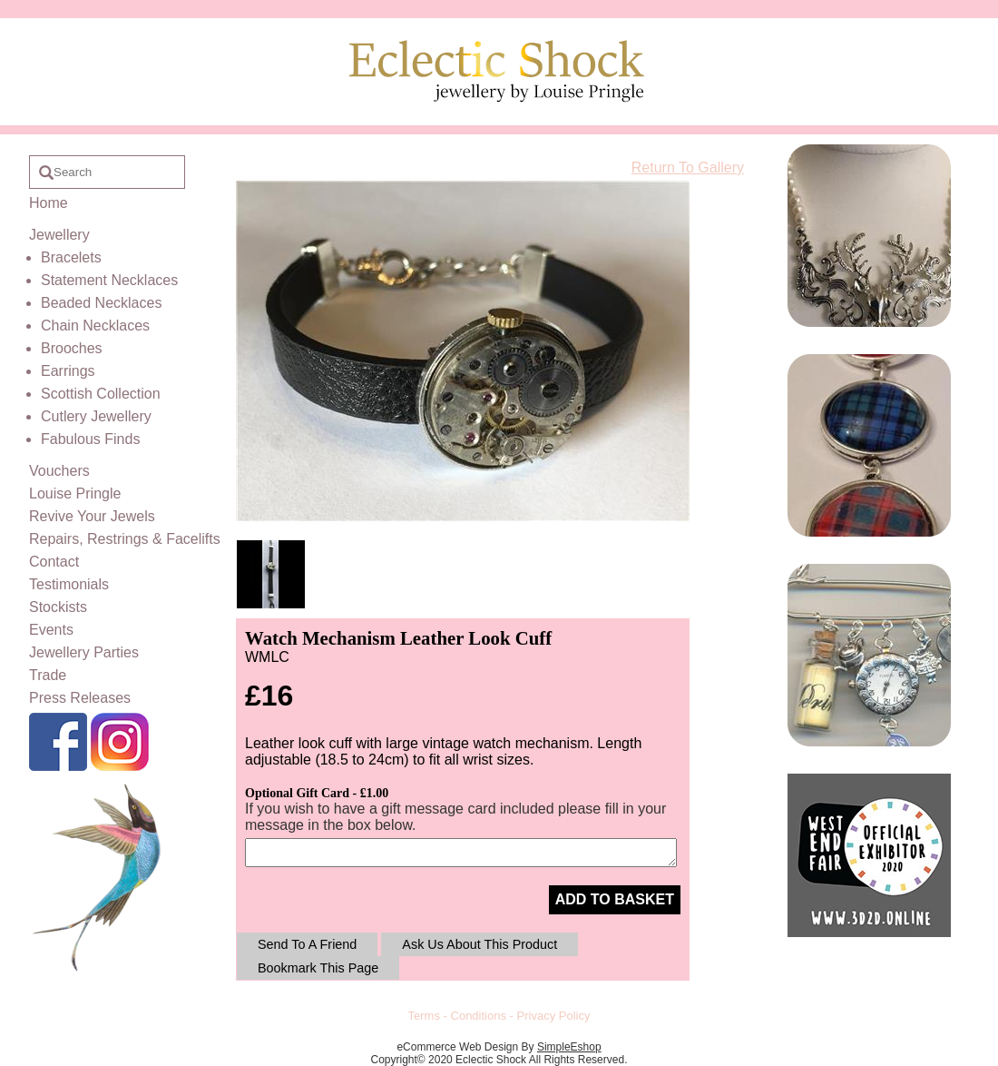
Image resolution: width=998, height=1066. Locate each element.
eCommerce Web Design (457, 1047)
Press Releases (80, 698)
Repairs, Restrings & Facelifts (124, 539)
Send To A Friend (307, 944)
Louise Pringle (75, 493)
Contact (54, 561)
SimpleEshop (569, 1047)
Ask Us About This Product (479, 944)
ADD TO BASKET (614, 899)
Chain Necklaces (95, 325)
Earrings (68, 371)
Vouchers (59, 471)
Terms (424, 1015)
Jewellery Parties (84, 652)
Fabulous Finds (90, 439)
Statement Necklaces (109, 280)
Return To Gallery (687, 167)
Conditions (478, 1015)
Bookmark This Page (318, 968)
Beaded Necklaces (101, 303)
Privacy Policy (554, 1015)
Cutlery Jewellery (96, 416)
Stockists (58, 607)
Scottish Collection (101, 393)
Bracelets (71, 257)
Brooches (72, 348)
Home (48, 203)
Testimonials (69, 584)
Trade (47, 675)
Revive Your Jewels (92, 516)
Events (51, 629)
